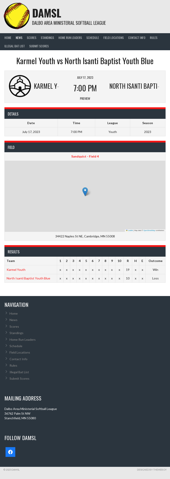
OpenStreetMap (149, 230)
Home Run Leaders (70, 37)
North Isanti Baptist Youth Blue (28, 278)
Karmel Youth (16, 269)
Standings (47, 37)
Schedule (92, 37)
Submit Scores (39, 46)
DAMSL (46, 13)
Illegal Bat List (14, 46)
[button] (85, 191)
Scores (31, 37)
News (19, 37)
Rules (153, 37)
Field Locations (113, 37)
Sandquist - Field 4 (85, 156)
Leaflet (129, 230)
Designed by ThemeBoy (152, 469)
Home (7, 37)
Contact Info (136, 37)
